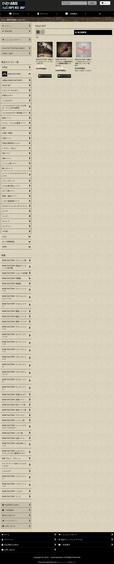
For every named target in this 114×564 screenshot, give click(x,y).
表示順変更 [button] (80, 32)
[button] (100, 14)
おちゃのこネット (53, 562)
